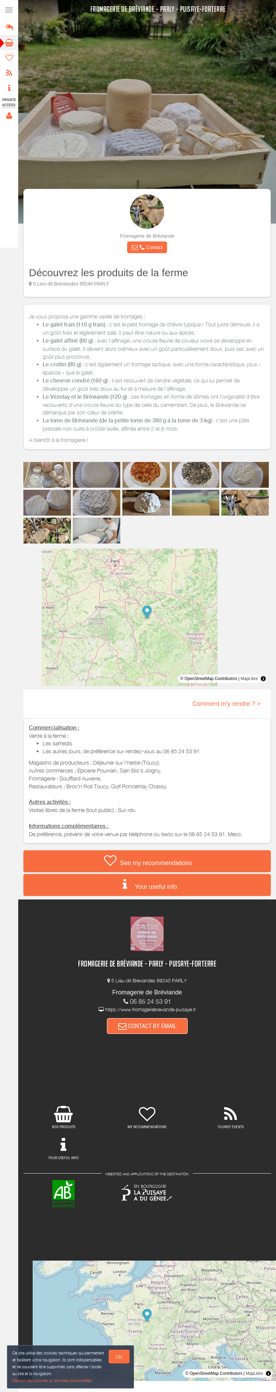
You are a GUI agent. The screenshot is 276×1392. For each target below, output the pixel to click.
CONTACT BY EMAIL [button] (147, 1025)
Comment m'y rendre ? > (226, 703)
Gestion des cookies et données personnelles (51, 1380)
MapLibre (249, 678)
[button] (147, 247)
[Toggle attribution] (263, 679)
